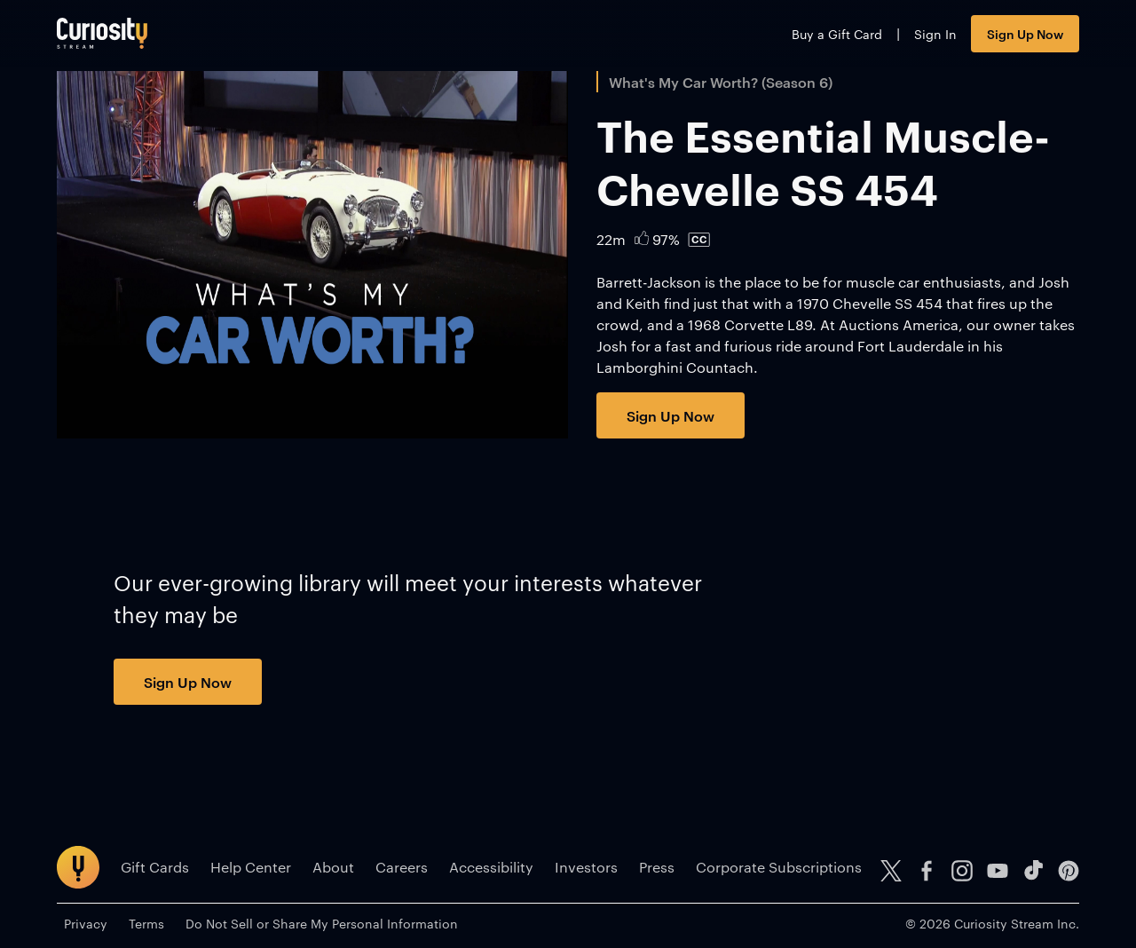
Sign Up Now (1025, 33)
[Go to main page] (102, 33)
